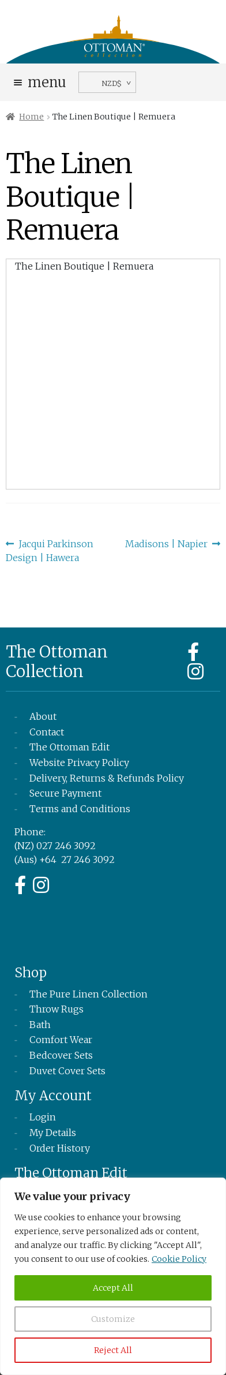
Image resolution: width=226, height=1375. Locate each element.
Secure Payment (65, 793)
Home (31, 116)
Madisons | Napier (166, 544)
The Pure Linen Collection (88, 994)
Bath (40, 1024)
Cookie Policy (179, 1259)
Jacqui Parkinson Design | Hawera (50, 550)
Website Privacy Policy (79, 762)
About (42, 716)
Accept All (113, 1288)
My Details (52, 1132)
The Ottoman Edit (69, 747)
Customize (113, 1319)
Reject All (113, 1350)
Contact (46, 732)
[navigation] (107, 82)
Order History (59, 1148)
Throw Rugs (56, 1009)
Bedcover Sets (61, 1055)
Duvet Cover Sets (67, 1071)
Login (42, 1117)
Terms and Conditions (79, 808)
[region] (113, 1276)
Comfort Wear (60, 1039)
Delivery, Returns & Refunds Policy (106, 778)
